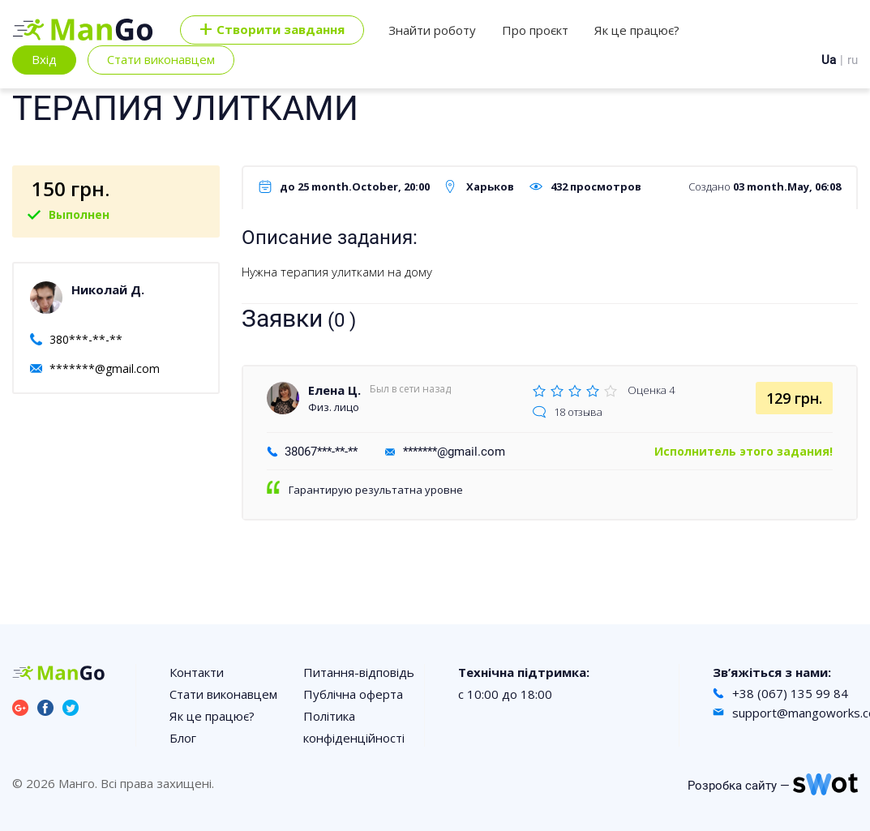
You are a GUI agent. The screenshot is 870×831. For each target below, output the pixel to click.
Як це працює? (636, 30)
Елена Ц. (334, 390)
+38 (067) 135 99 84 (790, 693)
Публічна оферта (353, 694)
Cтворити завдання (272, 30)
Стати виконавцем (161, 59)
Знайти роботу (432, 30)
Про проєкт (535, 30)
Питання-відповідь (358, 672)
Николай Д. (107, 289)
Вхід (44, 59)
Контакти (196, 672)
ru (852, 60)
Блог (182, 738)
